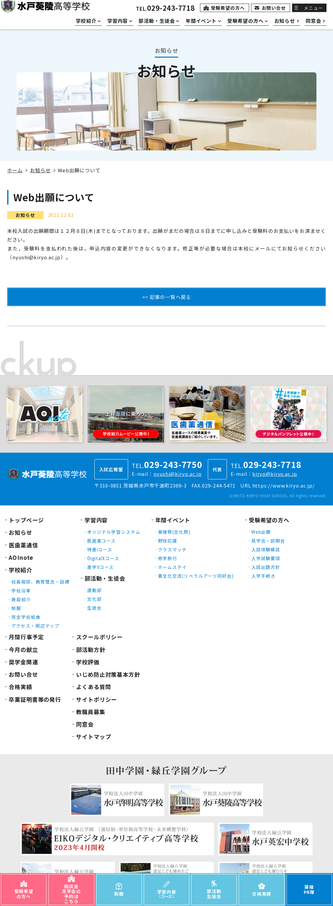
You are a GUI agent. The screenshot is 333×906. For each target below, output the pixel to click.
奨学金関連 (23, 662)
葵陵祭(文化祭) (174, 532)
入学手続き (263, 576)
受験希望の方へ (228, 8)
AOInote (21, 557)
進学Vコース (100, 567)
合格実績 (20, 687)
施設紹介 (21, 599)
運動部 (94, 590)
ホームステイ (172, 567)
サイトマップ (93, 736)
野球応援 (168, 540)
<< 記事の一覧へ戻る (166, 296)
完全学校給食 (25, 617)
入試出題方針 (265, 567)
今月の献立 (23, 649)
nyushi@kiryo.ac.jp (177, 473)
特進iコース (99, 549)
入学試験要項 (265, 558)
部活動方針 (90, 649)
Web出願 (261, 532)
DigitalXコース (103, 558)
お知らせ (40, 170)
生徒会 (94, 607)
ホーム (15, 170)
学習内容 (96, 520)
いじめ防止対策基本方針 (108, 674)
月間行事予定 (26, 637)
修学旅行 (168, 558)
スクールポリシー (99, 637)
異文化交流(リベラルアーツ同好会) (196, 576)
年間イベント (172, 520)
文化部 (94, 599)
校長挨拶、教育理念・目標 (40, 581)
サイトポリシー (96, 699)
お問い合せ (274, 8)
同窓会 (85, 724)
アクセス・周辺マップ (35, 625)
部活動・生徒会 (105, 578)
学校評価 (88, 662)
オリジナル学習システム (113, 532)
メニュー (313, 8)
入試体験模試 (265, 549)
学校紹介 (20, 570)
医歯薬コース (101, 540)
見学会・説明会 (268, 540)
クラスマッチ (172, 549)
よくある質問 (93, 687)
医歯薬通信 (23, 545)
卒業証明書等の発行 (35, 699)
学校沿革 (21, 590)
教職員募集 (90, 712)
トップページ (26, 520)
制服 (16, 608)
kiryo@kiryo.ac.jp (274, 473)
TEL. (165, 8)
